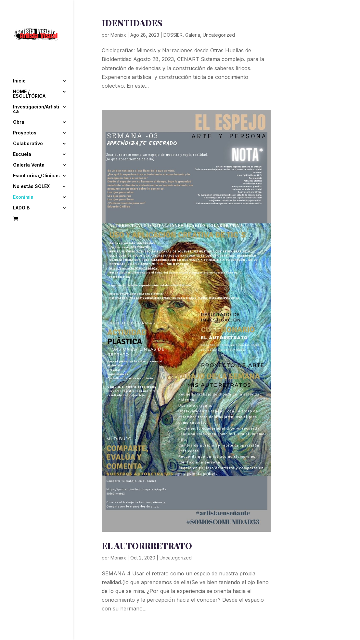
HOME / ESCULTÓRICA (29, 73)
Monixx (118, 35)
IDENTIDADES (132, 23)
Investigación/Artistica (36, 89)
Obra (18, 101)
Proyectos (24, 112)
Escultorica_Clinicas (36, 155)
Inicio (19, 60)
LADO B (21, 187)
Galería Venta (29, 144)
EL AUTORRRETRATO (147, 545)
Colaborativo (28, 123)
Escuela (22, 134)
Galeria (192, 35)
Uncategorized (219, 35)
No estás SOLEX (31, 166)
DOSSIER (173, 35)
